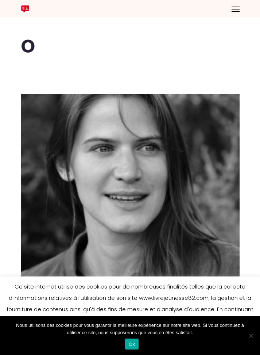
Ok (132, 344)
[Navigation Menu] (236, 8)
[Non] (251, 335)
